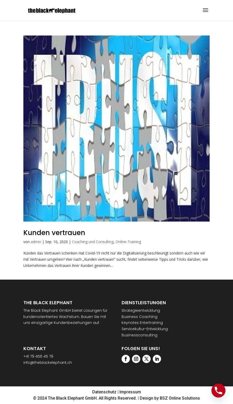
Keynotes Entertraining (142, 322)
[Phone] (218, 391)
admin (36, 241)
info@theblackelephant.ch (47, 362)
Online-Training (128, 241)
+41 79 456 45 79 (38, 356)
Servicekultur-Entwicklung (145, 328)
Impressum (130, 391)
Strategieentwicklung (141, 310)
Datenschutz (104, 391)
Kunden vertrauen (54, 232)
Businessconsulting (139, 335)
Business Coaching (139, 316)
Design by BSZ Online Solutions (170, 398)
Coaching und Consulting (93, 241)
